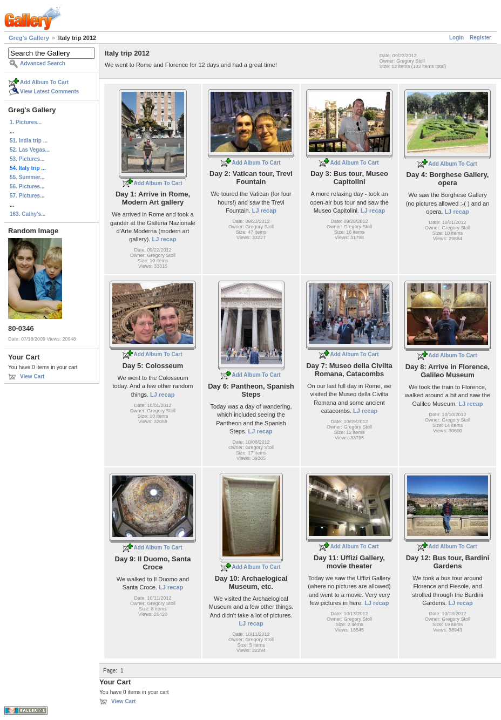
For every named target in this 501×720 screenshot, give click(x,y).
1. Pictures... (26, 122)
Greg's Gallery (29, 38)
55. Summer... (27, 177)
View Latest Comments (49, 91)
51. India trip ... (29, 141)
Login (456, 37)
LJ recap (164, 239)
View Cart (32, 376)
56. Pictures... (27, 186)
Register (480, 37)
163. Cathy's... (27, 214)
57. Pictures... (27, 196)
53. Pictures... (27, 159)
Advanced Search (42, 63)
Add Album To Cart (44, 82)
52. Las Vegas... (30, 150)
